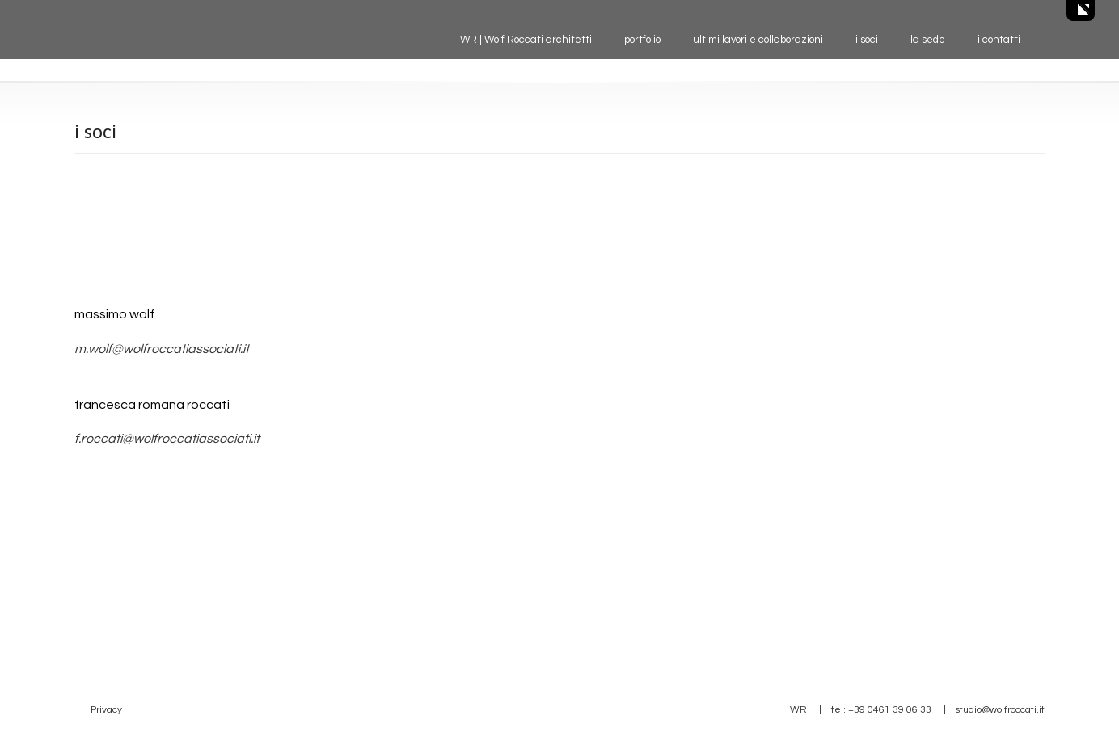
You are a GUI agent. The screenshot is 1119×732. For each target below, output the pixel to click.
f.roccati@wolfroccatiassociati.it (167, 438)
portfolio (642, 39)
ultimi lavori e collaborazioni (758, 39)
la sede (927, 39)
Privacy (106, 710)
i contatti (999, 39)
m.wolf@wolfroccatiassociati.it (161, 349)
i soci (866, 39)
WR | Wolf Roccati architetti (526, 39)
